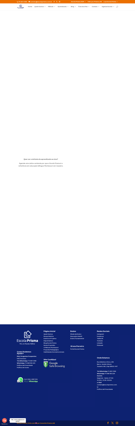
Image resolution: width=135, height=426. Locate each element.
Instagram (100, 334)
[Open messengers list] (4, 420)
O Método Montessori (51, 347)
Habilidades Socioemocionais (54, 352)
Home (30, 6)
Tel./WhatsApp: (22, 361)
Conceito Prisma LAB (47, 423)
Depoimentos (48, 341)
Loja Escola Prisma (110, 2)
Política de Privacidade (25, 365)
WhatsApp (100, 373)
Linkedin (100, 343)
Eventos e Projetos (50, 338)
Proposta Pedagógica (51, 350)
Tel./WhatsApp (102, 371)
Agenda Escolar (107, 6)
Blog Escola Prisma (50, 343)
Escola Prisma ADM (77, 2)
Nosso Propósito (49, 345)
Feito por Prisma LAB (95, 2)
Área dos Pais (83, 6)
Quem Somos (39, 6)
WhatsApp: (21, 363)
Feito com (31, 423)
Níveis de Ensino (75, 334)
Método (50, 6)
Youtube (100, 341)
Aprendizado (62, 6)
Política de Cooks (23, 367)
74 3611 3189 (32, 361)
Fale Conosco (21, 358)
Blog (72, 6)
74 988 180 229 (30, 363)
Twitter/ (100, 338)
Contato (95, 6)
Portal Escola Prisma (77, 349)
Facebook (100, 336)
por (38, 423)
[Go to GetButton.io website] (5, 424)
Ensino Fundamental (77, 338)
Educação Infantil (76, 336)
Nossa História (49, 336)
